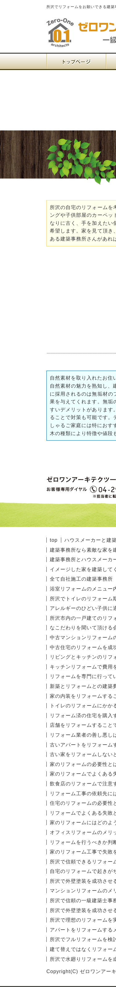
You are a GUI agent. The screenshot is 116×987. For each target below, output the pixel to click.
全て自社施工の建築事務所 (81, 579)
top (54, 540)
